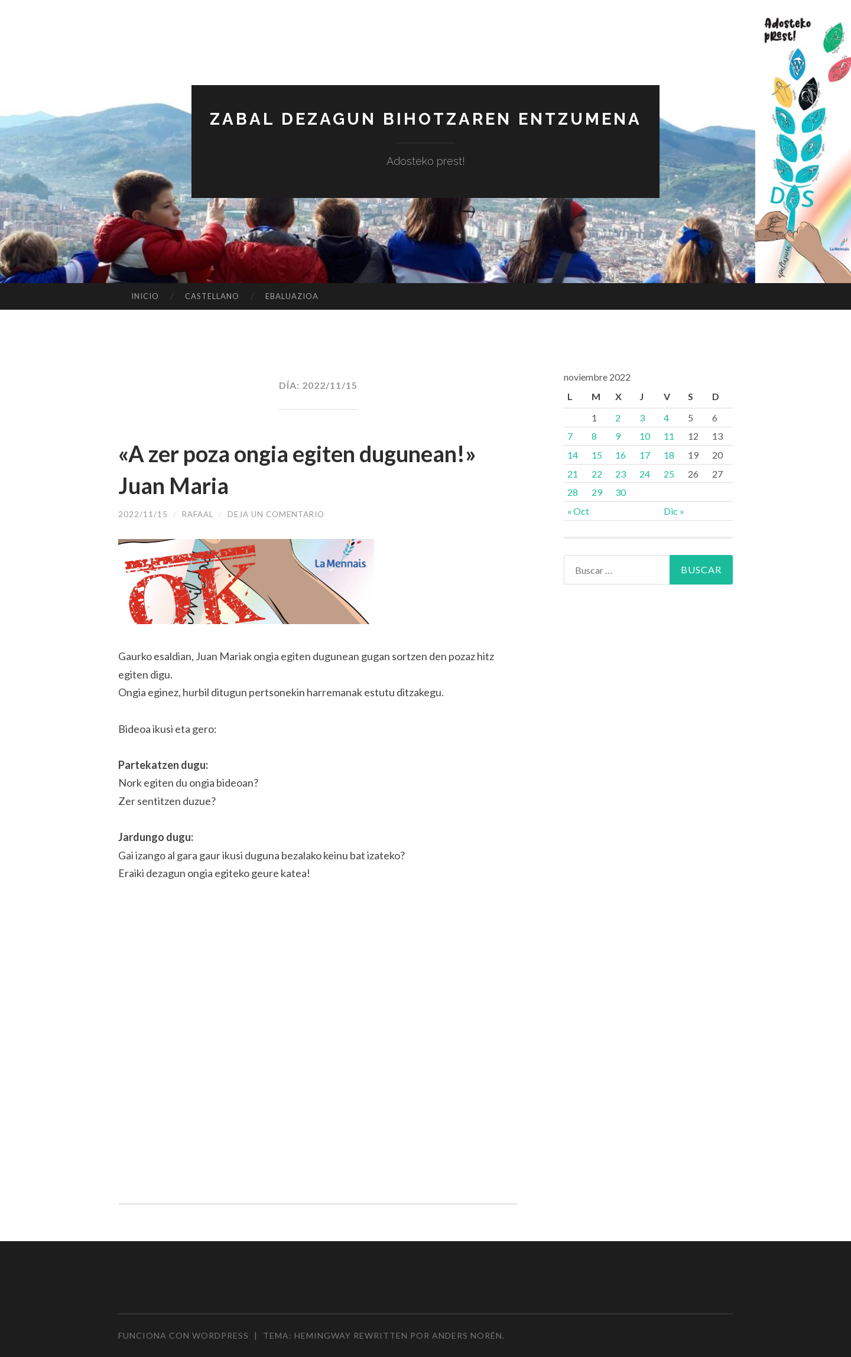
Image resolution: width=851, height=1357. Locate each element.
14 (572, 454)
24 (644, 473)
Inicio (145, 296)
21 (572, 473)
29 (597, 492)
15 (597, 454)
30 (620, 492)
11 (669, 435)
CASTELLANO (212, 296)
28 (572, 492)
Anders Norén (467, 1335)
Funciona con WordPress (183, 1335)
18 (669, 454)
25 (669, 473)
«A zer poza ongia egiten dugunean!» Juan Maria (261, 468)
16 (620, 454)
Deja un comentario (282, 514)
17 (644, 454)
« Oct (578, 511)
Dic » (674, 511)
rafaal (199, 514)
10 (644, 435)
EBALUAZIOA (292, 296)
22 (597, 473)
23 (620, 473)
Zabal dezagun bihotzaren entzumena (425, 118)
